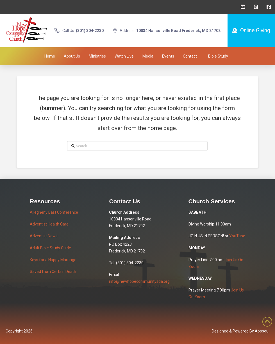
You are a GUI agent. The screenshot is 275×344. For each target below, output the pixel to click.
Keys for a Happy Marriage (53, 260)
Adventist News (44, 236)
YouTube (237, 236)
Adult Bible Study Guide (50, 248)
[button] (218, 56)
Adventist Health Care (49, 224)
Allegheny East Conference (54, 212)
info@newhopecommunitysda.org (139, 281)
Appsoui (262, 331)
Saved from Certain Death (53, 271)
